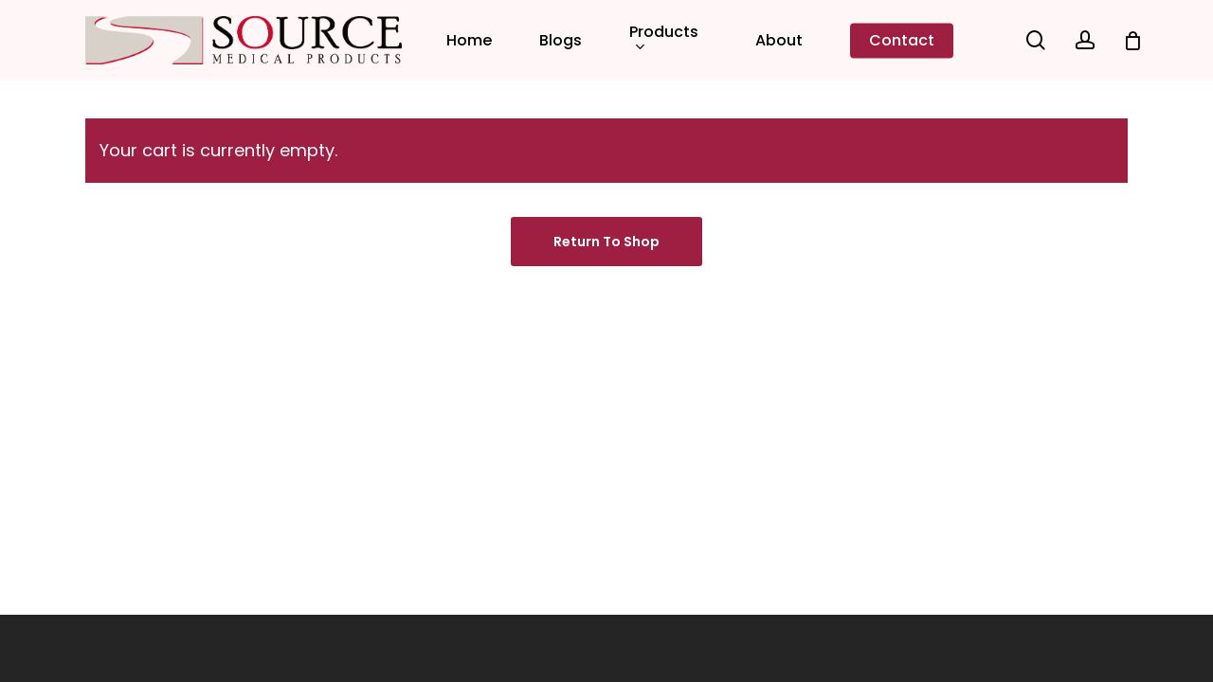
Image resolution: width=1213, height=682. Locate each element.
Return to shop (606, 241)
